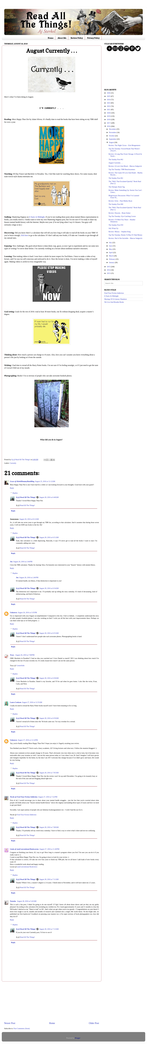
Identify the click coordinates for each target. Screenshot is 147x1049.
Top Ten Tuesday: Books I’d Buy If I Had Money (125, 235)
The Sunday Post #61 (116, 178)
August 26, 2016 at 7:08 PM (24, 655)
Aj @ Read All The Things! (26, 497)
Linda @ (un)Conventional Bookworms (24, 849)
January (112, 262)
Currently (13, 463)
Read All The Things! (27, 505)
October (112, 136)
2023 (109, 103)
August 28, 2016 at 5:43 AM (26, 901)
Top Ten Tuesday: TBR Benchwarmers (122, 169)
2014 (109, 270)
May (111, 249)
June (111, 246)
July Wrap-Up (113, 228)
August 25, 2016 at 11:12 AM (45, 481)
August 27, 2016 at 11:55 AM (32, 702)
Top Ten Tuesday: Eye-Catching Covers (122, 216)
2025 (109, 96)
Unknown (13, 612)
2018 (109, 119)
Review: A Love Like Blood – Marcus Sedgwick (125, 166)
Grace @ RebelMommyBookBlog (22, 481)
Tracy (12, 655)
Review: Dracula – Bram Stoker (120, 213)
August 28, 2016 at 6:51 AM (49, 537)
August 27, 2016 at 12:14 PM (28, 740)
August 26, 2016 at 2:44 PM (22, 562)
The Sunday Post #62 (116, 159)
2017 (109, 123)
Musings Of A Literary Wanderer (115, 299)
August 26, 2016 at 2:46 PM (28, 577)
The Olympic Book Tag (117, 187)
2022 (109, 106)
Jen (11, 562)
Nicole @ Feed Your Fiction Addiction (23, 797)
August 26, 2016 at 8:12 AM (29, 519)
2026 (109, 93)
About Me (62, 38)
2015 (109, 267)
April (111, 252)
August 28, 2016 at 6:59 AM (49, 718)
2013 (109, 273)
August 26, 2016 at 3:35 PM (27, 612)
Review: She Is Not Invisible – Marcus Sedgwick (125, 238)
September (113, 139)
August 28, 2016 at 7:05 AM (49, 773)
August (111, 142)
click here (24, 235)
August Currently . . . (116, 163)
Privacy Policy (93, 38)
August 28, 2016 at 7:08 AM (49, 827)
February (112, 259)
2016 (109, 126)
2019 (109, 116)
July (110, 242)
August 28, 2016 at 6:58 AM (49, 678)
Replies (15, 493)
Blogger (77, 1038)
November (113, 132)
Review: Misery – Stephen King (120, 232)
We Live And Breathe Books (114, 302)
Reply (12, 488)
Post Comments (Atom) (22, 1028)
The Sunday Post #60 (116, 204)
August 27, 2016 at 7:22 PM (47, 797)
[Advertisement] (51, 1001)
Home (50, 38)
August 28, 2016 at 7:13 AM (49, 929)
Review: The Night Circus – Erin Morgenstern (124, 145)
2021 (109, 109)
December (113, 129)
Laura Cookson (15, 702)
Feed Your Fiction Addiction (26, 815)
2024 (109, 99)
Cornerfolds (20, 665)
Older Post (94, 1023)
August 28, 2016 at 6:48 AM (49, 497)
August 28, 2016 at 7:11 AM (48, 879)
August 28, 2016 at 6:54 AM (49, 588)
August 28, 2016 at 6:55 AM (49, 633)
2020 (109, 113)
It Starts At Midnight (37, 217)
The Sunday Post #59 (116, 225)
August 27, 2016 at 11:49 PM (49, 849)
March (111, 256)
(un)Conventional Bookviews (27, 867)
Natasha (13, 901)
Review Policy (77, 38)
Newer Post (9, 1023)
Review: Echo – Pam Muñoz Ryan (120, 201)
